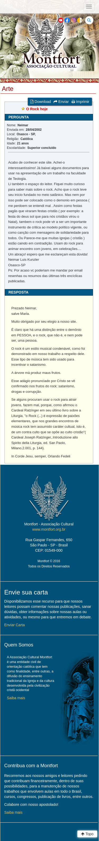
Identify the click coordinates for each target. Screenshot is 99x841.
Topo (87, 834)
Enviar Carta (14, 625)
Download (40, 102)
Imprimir (80, 102)
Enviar (61, 102)
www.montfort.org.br (48, 529)
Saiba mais (16, 698)
